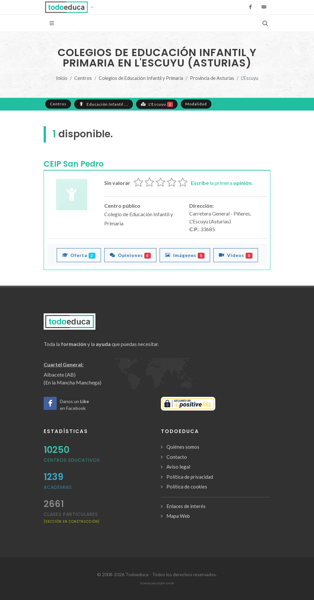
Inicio (61, 78)
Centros (83, 78)
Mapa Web (178, 516)
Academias (58, 487)
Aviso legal (178, 467)
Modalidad (196, 103)
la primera (222, 183)
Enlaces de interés (186, 506)
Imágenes (185, 255)
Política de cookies (186, 486)
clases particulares (72, 517)
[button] (71, 7)
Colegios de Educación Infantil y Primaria (141, 78)
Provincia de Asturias (212, 78)
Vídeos (235, 255)
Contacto (176, 457)
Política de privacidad (189, 477)
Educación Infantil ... (103, 104)
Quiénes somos (182, 447)
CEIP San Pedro (74, 163)
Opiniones (130, 255)
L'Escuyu (157, 104)
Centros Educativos (72, 460)
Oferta (78, 255)
